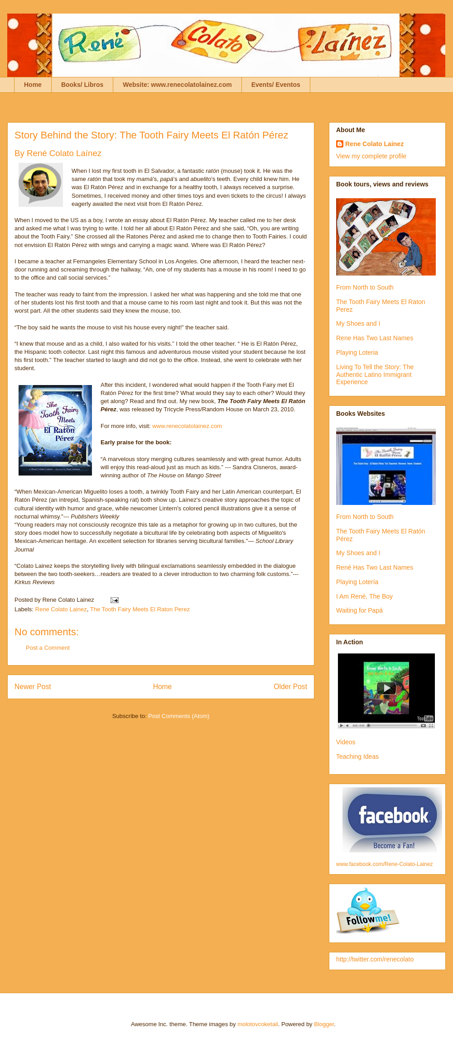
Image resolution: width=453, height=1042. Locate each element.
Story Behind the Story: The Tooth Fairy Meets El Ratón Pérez (151, 135)
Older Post (290, 686)
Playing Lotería (357, 581)
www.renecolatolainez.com (186, 426)
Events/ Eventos (275, 84)
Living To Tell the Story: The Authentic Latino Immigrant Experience (375, 374)
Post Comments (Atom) (178, 716)
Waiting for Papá (359, 610)
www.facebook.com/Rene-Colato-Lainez (384, 864)
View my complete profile (371, 156)
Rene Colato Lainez (61, 609)
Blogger (324, 1024)
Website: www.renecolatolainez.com (177, 84)
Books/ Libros (82, 84)
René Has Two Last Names (374, 567)
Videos (346, 742)
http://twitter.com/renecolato (375, 959)
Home (33, 84)
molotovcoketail (257, 1024)
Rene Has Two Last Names (374, 338)
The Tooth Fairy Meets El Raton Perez (140, 609)
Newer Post (32, 686)
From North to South (365, 287)
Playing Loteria (357, 352)
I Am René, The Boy (364, 596)
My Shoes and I (358, 323)
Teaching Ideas (357, 756)
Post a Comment (48, 647)
